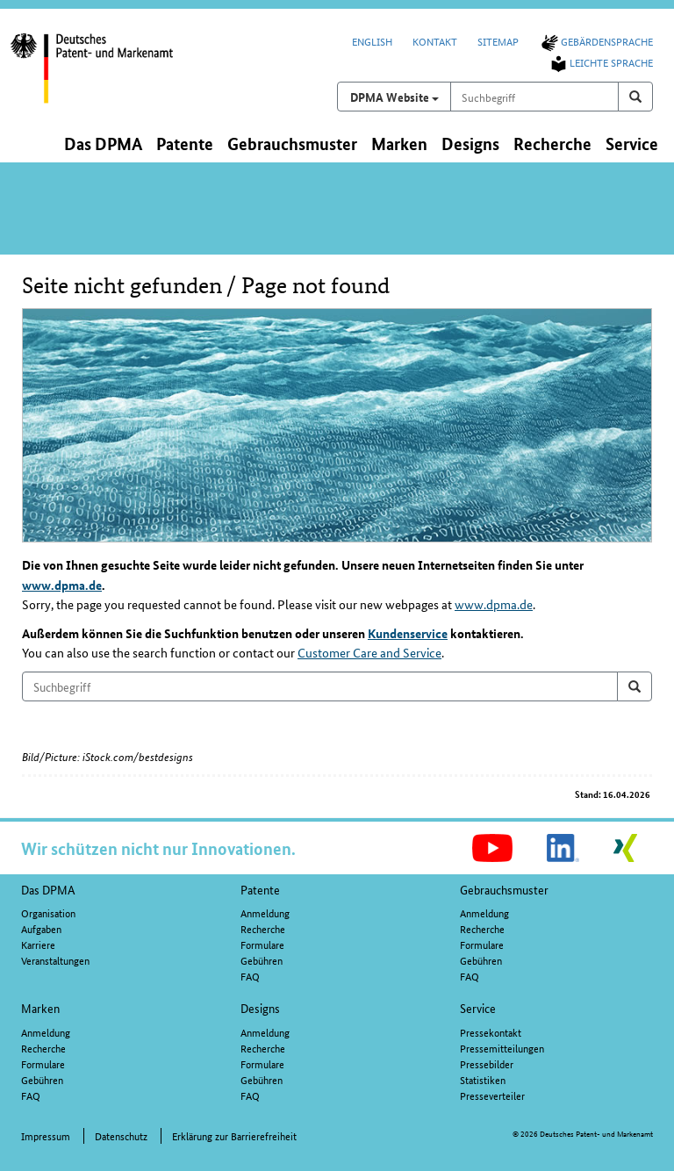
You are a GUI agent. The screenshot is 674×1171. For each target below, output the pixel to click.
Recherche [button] (552, 143)
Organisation (48, 912)
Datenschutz (121, 1135)
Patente (260, 889)
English (372, 40)
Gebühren (261, 960)
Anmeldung (265, 912)
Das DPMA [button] (103, 143)
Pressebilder (486, 1063)
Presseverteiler (492, 1095)
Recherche (262, 928)
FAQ (250, 975)
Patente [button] (184, 143)
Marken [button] (399, 143)
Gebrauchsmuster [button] (292, 143)
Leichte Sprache (600, 62)
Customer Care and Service (369, 652)
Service (478, 1008)
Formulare (262, 944)
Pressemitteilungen (502, 1047)
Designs (260, 1008)
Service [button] (632, 143)
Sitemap (498, 40)
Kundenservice (408, 633)
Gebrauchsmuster (504, 889)
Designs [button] (470, 143)
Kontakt (434, 40)
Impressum (45, 1135)
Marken (40, 1008)
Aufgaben (41, 928)
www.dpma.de (62, 584)
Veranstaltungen (55, 960)
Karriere (38, 944)
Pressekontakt (490, 1032)
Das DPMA (48, 889)
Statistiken (483, 1079)
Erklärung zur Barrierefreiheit (234, 1135)
